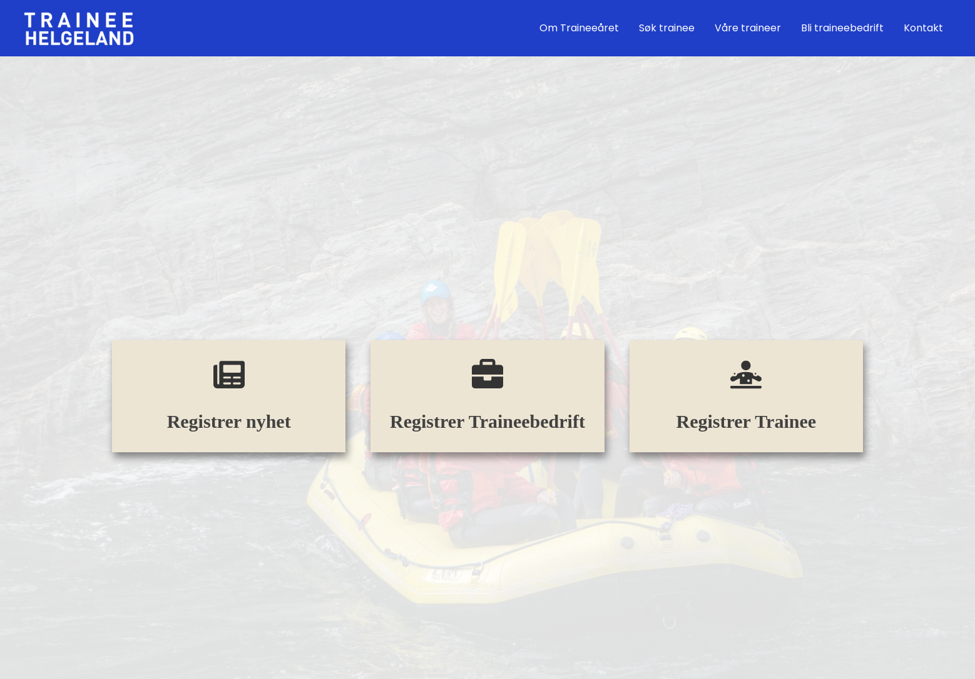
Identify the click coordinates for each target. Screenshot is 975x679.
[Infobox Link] (228, 396)
